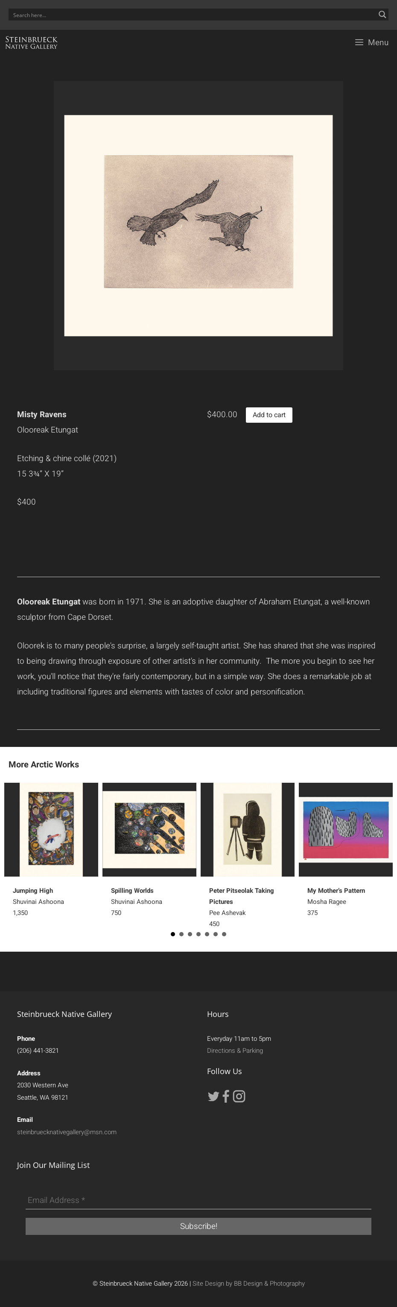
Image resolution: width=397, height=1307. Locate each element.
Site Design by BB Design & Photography (249, 1283)
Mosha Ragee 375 (336, 902)
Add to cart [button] (269, 415)
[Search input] (193, 14)
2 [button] (181, 934)
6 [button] (215, 934)
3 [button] (190, 934)
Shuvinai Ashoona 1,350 (38, 902)
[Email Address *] (198, 1200)
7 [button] (224, 934)
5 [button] (207, 934)
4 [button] (198, 934)
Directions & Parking (235, 1050)
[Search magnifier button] (382, 14)
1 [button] (173, 934)
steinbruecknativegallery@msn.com (67, 1132)
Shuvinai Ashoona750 (136, 902)
